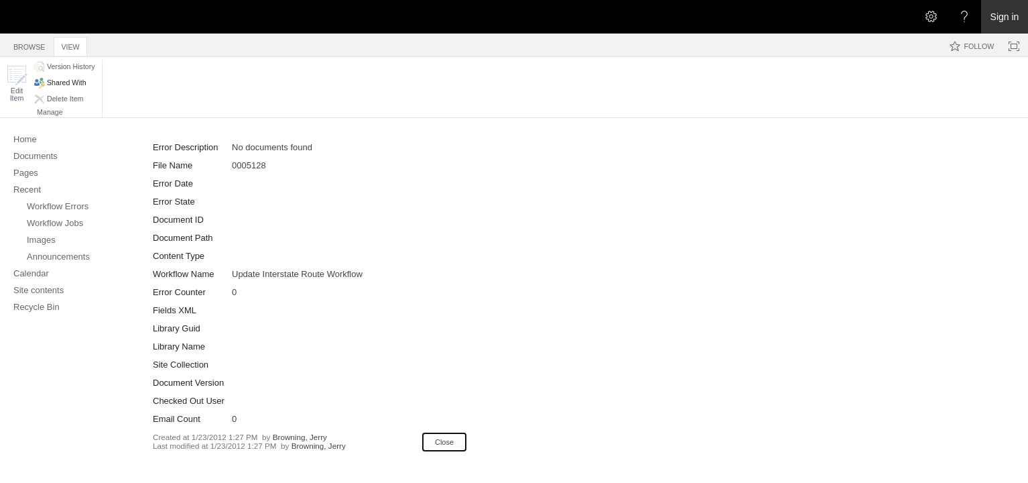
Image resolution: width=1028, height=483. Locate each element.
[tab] (29, 45)
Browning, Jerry (300, 437)
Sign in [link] (1004, 16)
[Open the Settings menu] (931, 17)
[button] (17, 83)
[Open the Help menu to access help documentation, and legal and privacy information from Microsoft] (964, 17)
